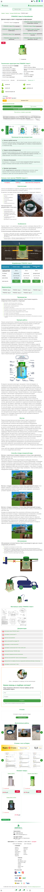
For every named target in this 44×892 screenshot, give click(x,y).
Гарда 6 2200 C (11, 773)
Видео (25, 850)
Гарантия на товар (21, 862)
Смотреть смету (16, 281)
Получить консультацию (22, 109)
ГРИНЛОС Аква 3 (17, 290)
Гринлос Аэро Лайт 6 (32, 773)
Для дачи (12, 80)
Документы (26, 847)
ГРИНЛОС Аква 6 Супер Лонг (11, 38)
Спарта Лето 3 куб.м (11, 797)
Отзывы (16, 850)
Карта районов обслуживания (36, 5)
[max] (42, 1)
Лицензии (17, 855)
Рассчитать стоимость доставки (22, 112)
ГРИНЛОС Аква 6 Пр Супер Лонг (32, 38)
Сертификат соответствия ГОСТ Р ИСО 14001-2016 (15, 647)
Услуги (25, 852)
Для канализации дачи (21, 80)
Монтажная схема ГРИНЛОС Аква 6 (12, 631)
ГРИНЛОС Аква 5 (37, 290)
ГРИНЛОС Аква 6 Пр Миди (33, 29)
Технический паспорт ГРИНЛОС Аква (12, 651)
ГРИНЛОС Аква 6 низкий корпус (32, 22)
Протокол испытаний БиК (10, 637)
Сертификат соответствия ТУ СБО (12, 664)
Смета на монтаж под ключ (8, 103)
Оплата (19, 865)
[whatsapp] (40, 1)
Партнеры (26, 848)
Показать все (30, 80)
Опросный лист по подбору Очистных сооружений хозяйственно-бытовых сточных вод (22, 660)
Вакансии (17, 848)
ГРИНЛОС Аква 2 (7, 290)
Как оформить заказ (22, 860)
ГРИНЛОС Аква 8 (7, 292)
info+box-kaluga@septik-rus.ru (21, 834)
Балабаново (5, 5)
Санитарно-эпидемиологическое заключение (14, 654)
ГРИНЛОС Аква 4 (27, 290)
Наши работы (17, 851)
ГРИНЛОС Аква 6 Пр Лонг (30, 33)
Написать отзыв (22, 717)
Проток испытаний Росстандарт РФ (12, 641)
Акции (25, 851)
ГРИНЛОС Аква (5, 819)
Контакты (25, 854)
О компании (17, 845)
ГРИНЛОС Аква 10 (17, 292)
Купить (12, 106)
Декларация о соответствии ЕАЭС (11, 644)
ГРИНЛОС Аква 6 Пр (9, 26)
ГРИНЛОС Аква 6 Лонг (9, 34)
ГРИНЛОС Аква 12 (27, 292)
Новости (16, 847)
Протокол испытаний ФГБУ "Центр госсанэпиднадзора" (16, 657)
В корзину (34, 106)
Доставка (20, 859)
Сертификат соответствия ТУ (10, 634)
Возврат (19, 863)
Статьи (19, 867)
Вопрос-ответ (20, 866)
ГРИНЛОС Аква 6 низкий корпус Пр (11, 29)
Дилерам (17, 854)
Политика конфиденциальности (34, 886)
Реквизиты (17, 852)
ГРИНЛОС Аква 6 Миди (30, 26)
